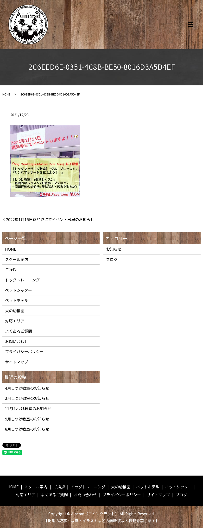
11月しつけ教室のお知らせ (28, 408)
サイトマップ (16, 362)
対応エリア (14, 321)
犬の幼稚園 (14, 310)
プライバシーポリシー (24, 351)
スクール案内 (16, 259)
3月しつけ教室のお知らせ (27, 398)
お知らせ (113, 249)
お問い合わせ (16, 341)
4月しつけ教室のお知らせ (27, 388)
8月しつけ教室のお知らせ (27, 429)
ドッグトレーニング (22, 280)
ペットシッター (18, 290)
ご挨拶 (11, 269)
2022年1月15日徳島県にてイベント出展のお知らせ (50, 219)
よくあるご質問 (18, 331)
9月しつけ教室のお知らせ (27, 419)
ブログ (112, 259)
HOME (6, 94)
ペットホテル (16, 300)
